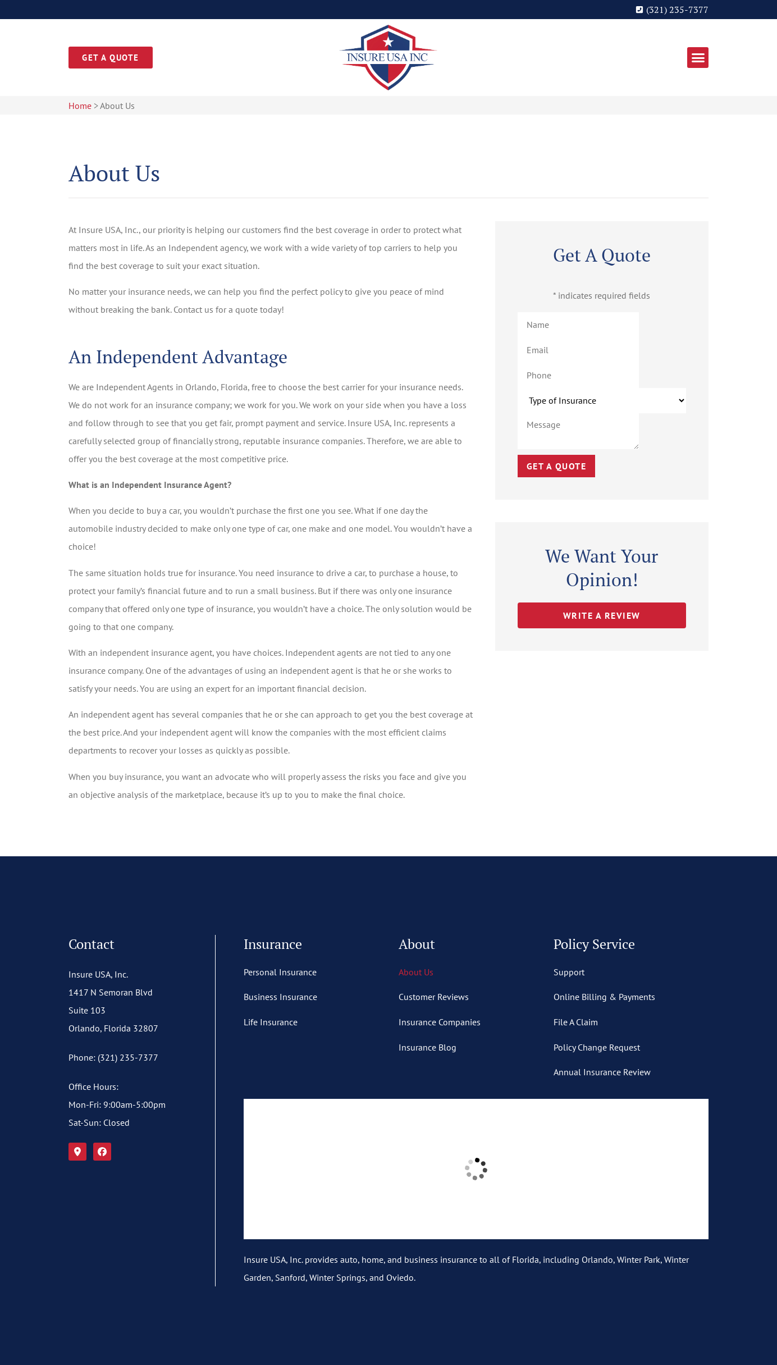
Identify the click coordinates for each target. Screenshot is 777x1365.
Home (80, 105)
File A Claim (576, 1022)
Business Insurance (280, 996)
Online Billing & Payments (604, 996)
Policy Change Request (597, 1047)
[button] (698, 58)
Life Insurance (271, 1022)
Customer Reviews (434, 996)
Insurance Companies (440, 1022)
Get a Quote (557, 466)
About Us (416, 972)
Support (569, 972)
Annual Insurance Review (602, 1072)
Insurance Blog (427, 1047)
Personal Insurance (280, 972)
